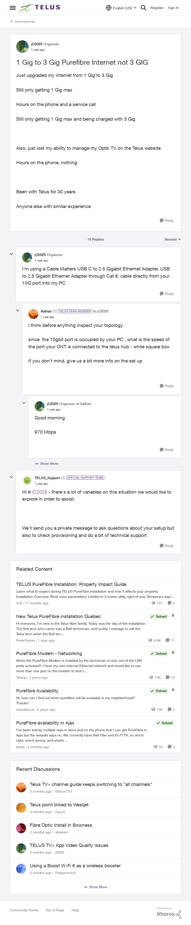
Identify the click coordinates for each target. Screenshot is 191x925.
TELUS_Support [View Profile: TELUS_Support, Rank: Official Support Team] (47, 478)
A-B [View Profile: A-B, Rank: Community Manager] (19, 603)
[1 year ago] (45, 640)
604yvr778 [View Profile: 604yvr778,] (63, 791)
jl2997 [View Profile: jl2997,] (60, 852)
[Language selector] (121, 8)
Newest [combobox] (173, 239)
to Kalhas (83, 404)
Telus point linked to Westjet (59, 804)
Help (75, 910)
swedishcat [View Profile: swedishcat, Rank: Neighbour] (25, 709)
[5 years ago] (45, 709)
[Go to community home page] (40, 8)
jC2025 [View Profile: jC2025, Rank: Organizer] (36, 44)
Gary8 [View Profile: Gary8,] (60, 812)
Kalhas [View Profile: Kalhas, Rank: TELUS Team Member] (46, 311)
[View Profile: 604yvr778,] (21, 787)
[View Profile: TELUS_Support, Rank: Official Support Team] (27, 480)
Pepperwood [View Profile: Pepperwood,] (65, 873)
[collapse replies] (11, 254)
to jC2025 (100, 311)
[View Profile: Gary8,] (21, 808)
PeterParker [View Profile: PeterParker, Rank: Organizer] (25, 640)
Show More (46, 463)
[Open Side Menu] (12, 7)
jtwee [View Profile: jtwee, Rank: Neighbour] (20, 746)
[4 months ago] (37, 746)
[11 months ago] (35, 603)
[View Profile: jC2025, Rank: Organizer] (22, 46)
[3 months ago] (40, 791)
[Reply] (167, 220)
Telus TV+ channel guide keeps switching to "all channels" (91, 784)
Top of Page (55, 910)
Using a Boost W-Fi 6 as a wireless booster (75, 865)
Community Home (24, 910)
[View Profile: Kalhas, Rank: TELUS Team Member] (33, 314)
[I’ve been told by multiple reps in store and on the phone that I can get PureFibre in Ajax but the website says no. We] (84, 735)
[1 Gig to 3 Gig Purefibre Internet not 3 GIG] (41, 260)
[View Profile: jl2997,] (21, 848)
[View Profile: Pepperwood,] (21, 869)
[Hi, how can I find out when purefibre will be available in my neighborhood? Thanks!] (81, 700)
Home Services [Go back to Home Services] (22, 21)
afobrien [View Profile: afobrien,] (61, 832)
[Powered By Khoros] (169, 913)
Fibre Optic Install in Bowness (61, 825)
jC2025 (39, 492)
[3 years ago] (37, 677)
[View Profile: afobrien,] (21, 828)
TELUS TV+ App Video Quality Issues (69, 845)
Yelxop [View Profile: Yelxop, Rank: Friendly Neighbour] (21, 677)
